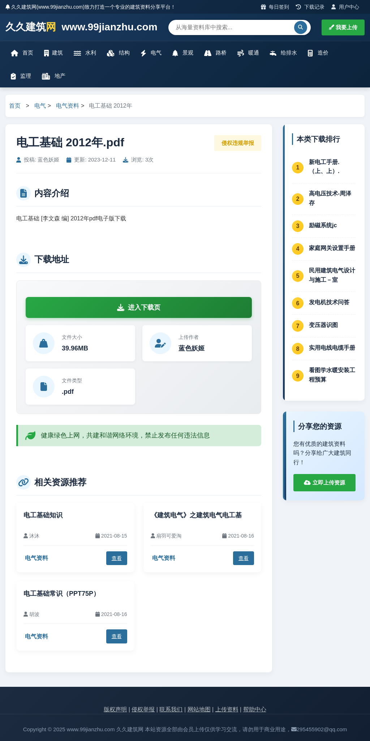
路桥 (215, 52)
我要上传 (343, 27)
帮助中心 (254, 709)
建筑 (53, 52)
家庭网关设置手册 (332, 248)
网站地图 (199, 709)
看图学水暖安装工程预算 (332, 375)
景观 (182, 52)
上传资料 (226, 709)
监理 (21, 76)
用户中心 (345, 7)
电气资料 (67, 106)
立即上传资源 (324, 482)
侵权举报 (143, 709)
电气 (151, 52)
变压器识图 (323, 325)
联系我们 (170, 709)
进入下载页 (138, 307)
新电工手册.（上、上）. (324, 167)
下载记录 (310, 7)
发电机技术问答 (329, 302)
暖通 (248, 52)
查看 (117, 558)
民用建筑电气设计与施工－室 (332, 275)
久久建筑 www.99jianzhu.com (81, 27)
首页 (22, 52)
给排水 (283, 52)
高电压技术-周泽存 (330, 198)
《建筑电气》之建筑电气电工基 (196, 515)
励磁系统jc (323, 225)
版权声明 (115, 709)
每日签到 (275, 7)
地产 (53, 76)
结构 (118, 52)
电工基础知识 (43, 515)
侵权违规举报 (237, 143)
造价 (318, 52)
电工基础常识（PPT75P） (61, 593)
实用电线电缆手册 (332, 348)
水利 (85, 52)
